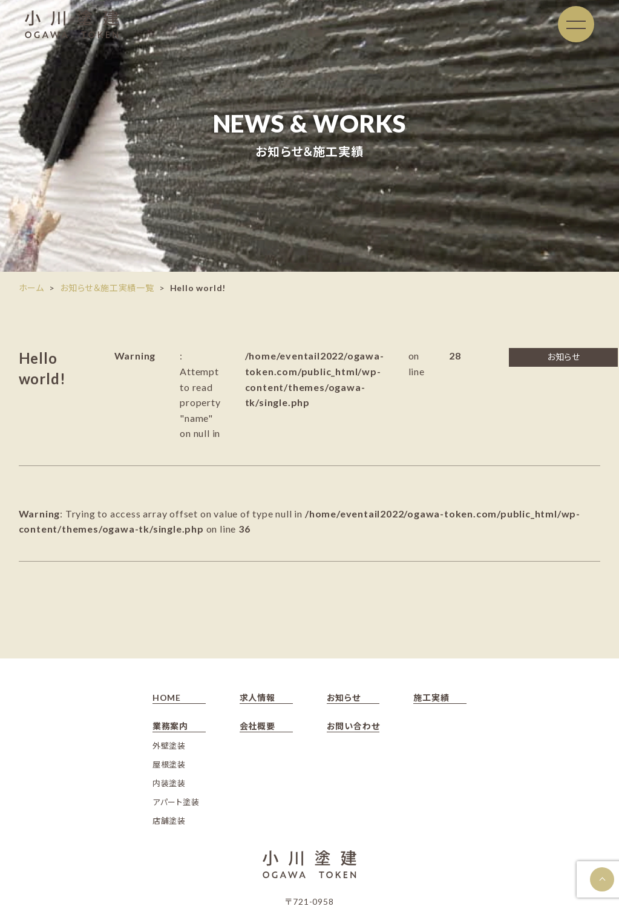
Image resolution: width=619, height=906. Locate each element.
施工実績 (431, 697)
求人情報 (257, 697)
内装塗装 (169, 783)
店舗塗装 (169, 821)
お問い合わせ (353, 726)
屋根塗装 (169, 764)
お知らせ (344, 697)
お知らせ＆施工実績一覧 (107, 288)
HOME (166, 697)
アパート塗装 (176, 802)
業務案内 (170, 726)
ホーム (31, 288)
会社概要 (257, 726)
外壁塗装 (169, 745)
